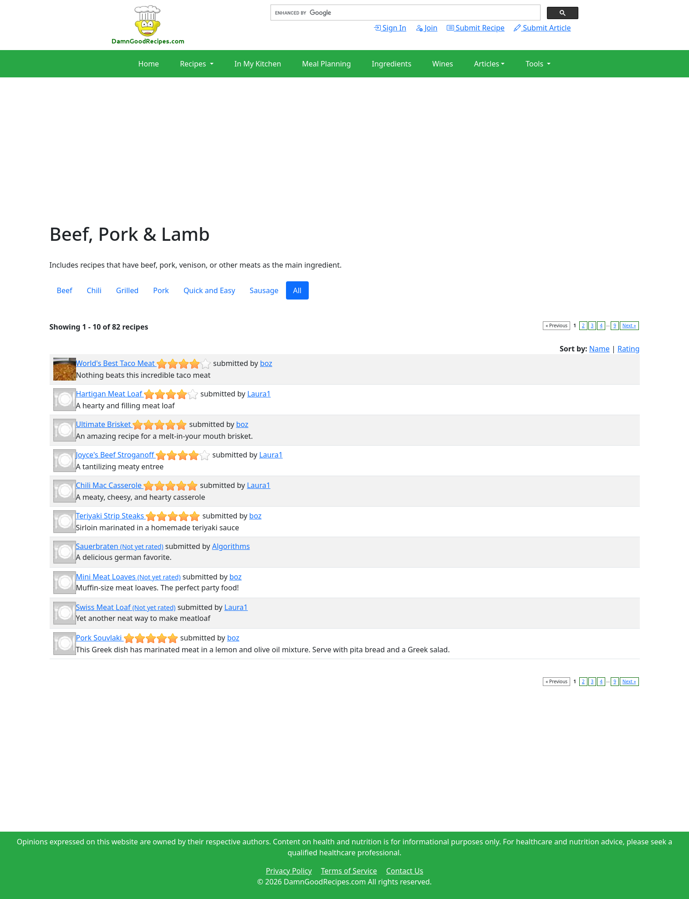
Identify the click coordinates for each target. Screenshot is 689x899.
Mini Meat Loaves (128, 577)
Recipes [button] (194, 64)
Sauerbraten (119, 546)
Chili (94, 290)
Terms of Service (349, 871)
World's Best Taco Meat (143, 363)
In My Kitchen (258, 64)
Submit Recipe (476, 28)
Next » (629, 325)
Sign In (389, 28)
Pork (161, 290)
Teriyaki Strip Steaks (138, 516)
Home (148, 64)
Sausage (264, 290)
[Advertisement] (323, 159)
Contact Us (404, 871)
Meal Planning (326, 64)
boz (266, 363)
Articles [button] (486, 64)
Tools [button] (535, 64)
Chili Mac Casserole (137, 485)
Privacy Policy (289, 871)
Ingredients (392, 64)
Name (599, 349)
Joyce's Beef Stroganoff (143, 455)
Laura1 (259, 394)
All (297, 290)
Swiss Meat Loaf (126, 607)
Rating (629, 349)
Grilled (127, 290)
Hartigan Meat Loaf (137, 394)
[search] (404, 12)
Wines (442, 64)
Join (426, 28)
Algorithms (231, 546)
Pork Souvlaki (127, 638)
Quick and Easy (209, 290)
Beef (64, 290)
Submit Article (542, 28)
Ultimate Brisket (132, 424)
